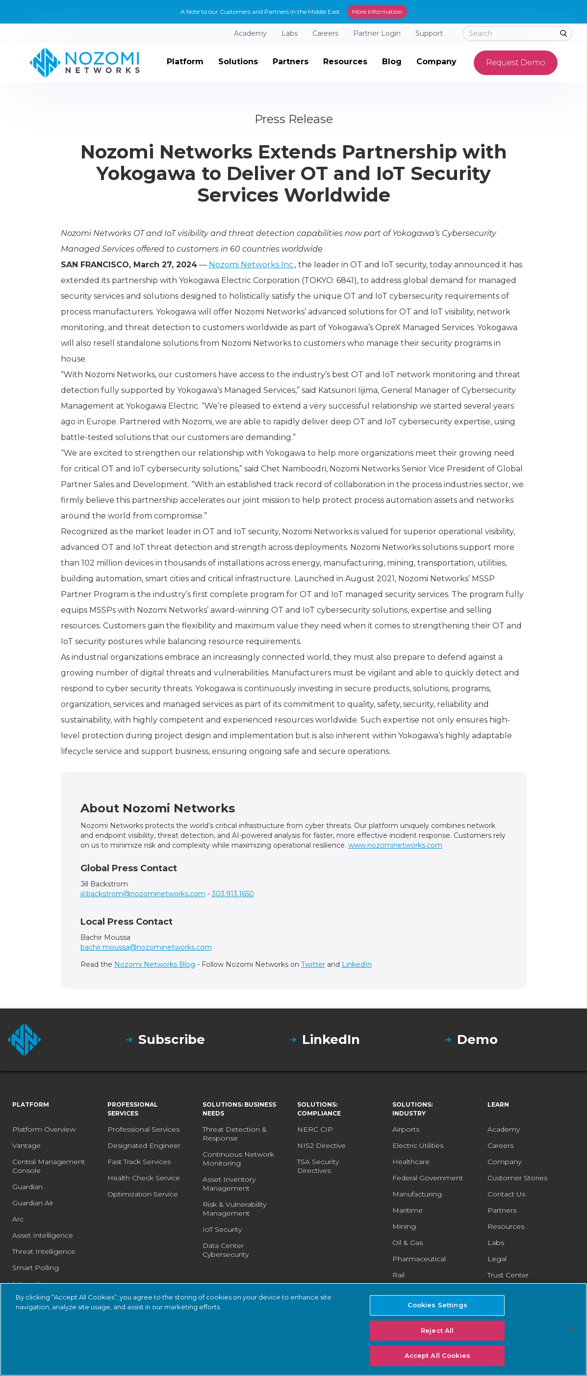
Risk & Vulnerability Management (234, 1209)
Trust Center (508, 1275)
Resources (505, 1226)
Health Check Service (143, 1177)
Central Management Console (48, 1166)
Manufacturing (417, 1194)
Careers (500, 1145)
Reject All (437, 1330)
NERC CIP (315, 1129)
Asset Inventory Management (229, 1184)
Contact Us (506, 1194)
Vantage (26, 1145)
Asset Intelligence (42, 1235)
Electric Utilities (417, 1145)
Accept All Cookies (437, 1355)
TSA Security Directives (318, 1166)
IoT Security (222, 1229)
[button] (185, 62)
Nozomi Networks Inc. (252, 264)
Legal (497, 1258)
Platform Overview (44, 1129)
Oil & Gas (407, 1242)
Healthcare (411, 1161)
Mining (404, 1226)
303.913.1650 (233, 893)
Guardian (27, 1186)
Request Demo (515, 62)
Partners (501, 1210)
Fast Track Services (139, 1161)
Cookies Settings (437, 1305)
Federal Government (427, 1177)
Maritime (407, 1210)
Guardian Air (32, 1202)
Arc (18, 1219)
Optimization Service (142, 1194)
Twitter (313, 964)
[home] (84, 63)
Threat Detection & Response (235, 1133)
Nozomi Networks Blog (154, 964)
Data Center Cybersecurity (226, 1250)
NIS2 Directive (321, 1145)
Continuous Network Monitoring (238, 1159)
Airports (405, 1129)
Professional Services (143, 1129)
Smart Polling (35, 1267)
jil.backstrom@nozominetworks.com (142, 893)
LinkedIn (357, 964)
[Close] (571, 1328)
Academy (503, 1129)
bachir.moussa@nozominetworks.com (146, 947)
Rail (398, 1275)
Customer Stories (517, 1177)
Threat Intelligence (44, 1251)
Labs (495, 1242)
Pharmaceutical (419, 1258)
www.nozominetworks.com (395, 845)
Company (504, 1161)
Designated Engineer (143, 1145)
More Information (377, 11)
